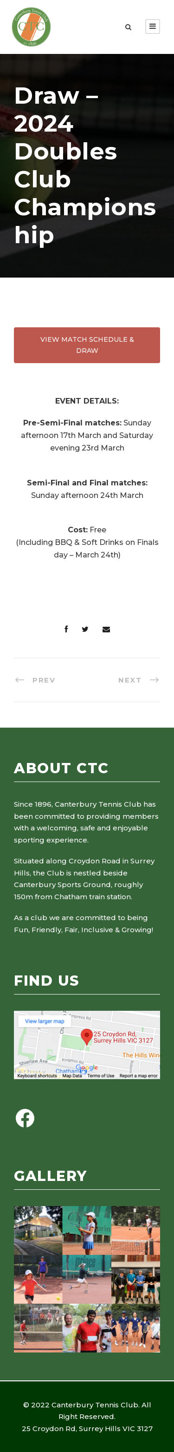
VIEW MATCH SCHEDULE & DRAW (87, 345)
